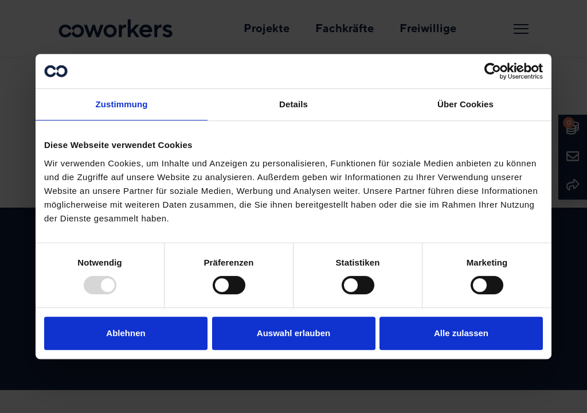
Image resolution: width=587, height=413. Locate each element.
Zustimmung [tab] (122, 104)
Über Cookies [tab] (465, 104)
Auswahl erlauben (293, 333)
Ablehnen (125, 333)
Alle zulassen (461, 333)
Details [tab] (293, 104)
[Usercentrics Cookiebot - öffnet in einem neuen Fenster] (493, 71)
